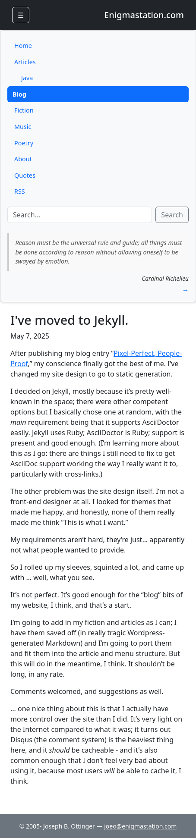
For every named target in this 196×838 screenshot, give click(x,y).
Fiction (24, 110)
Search (172, 215)
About (23, 159)
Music (22, 126)
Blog (19, 94)
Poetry (23, 143)
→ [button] (185, 290)
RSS (19, 191)
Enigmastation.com (144, 15)
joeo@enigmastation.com (140, 826)
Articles (25, 62)
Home (23, 45)
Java (27, 78)
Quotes (24, 175)
